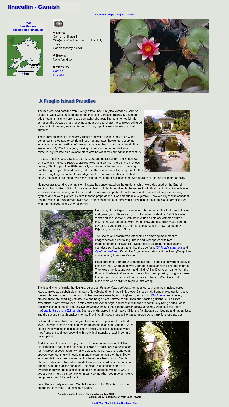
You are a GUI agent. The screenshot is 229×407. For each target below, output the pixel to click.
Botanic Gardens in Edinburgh (61, 310)
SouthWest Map (104, 14)
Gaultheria (158, 295)
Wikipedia (59, 74)
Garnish (58, 71)
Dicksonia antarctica (169, 247)
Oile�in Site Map (124, 14)
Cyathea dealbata (106, 251)
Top (135, 403)
